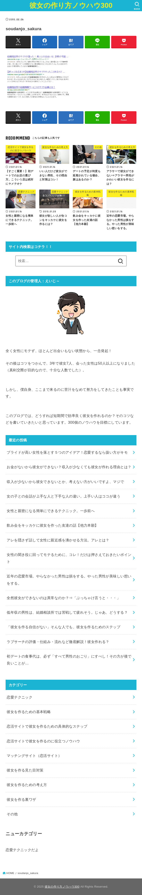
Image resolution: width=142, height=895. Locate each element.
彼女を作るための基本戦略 (29, 712)
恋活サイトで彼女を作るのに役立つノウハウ (43, 741)
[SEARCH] (137, 6)
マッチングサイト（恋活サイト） (34, 756)
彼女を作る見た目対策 (25, 770)
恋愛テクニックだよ (22, 850)
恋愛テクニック (19, 697)
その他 (12, 814)
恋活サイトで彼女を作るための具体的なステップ (47, 726)
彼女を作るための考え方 (27, 785)
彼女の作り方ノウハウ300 (71, 5)
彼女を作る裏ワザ (21, 799)
